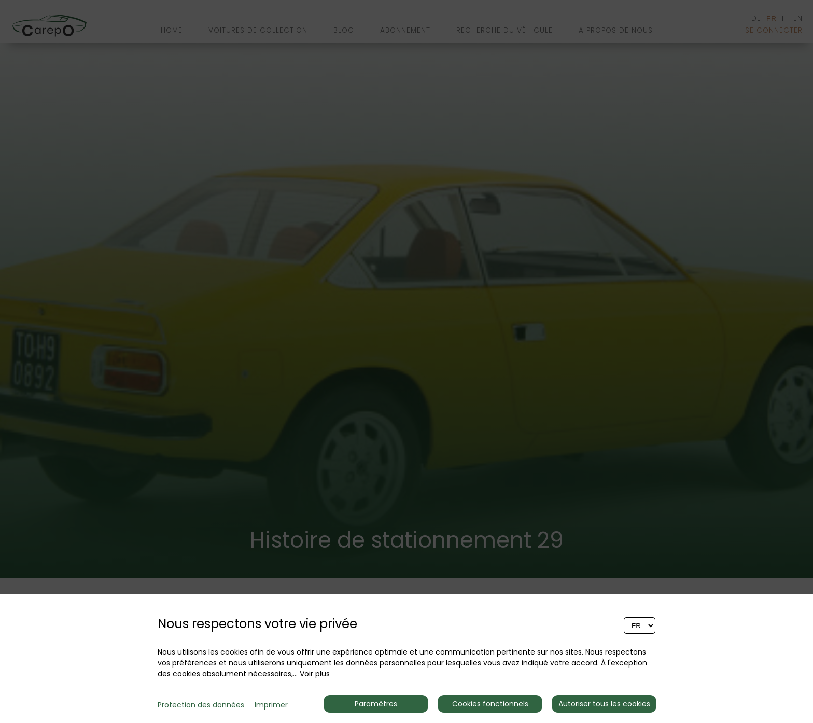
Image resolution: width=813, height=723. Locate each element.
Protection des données (201, 705)
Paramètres (376, 704)
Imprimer (271, 705)
